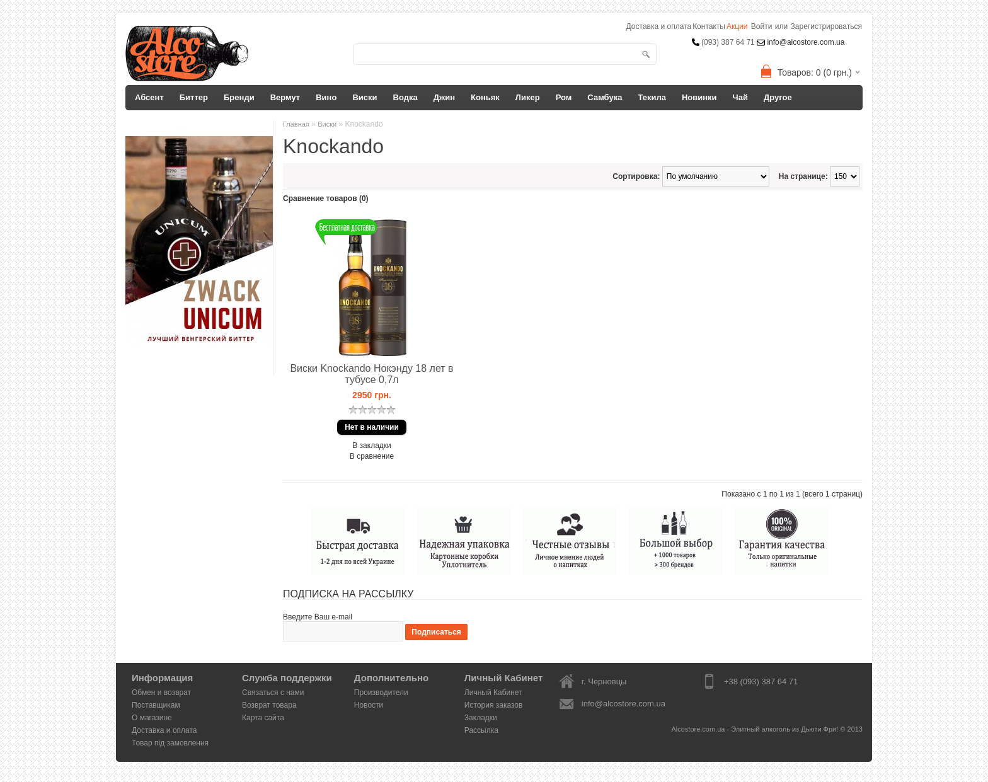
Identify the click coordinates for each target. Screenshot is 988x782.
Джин (444, 97)
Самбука (604, 97)
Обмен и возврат (161, 692)
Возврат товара (269, 705)
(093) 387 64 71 (728, 42)
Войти (762, 26)
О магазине (152, 717)
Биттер (194, 97)
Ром (564, 97)
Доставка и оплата (164, 730)
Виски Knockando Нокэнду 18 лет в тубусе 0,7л (371, 374)
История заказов (493, 705)
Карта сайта (263, 717)
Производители (381, 692)
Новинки (699, 97)
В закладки (371, 445)
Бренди (239, 97)
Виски (364, 97)
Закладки (480, 717)
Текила (652, 97)
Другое (778, 97)
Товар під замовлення (170, 743)
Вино (326, 97)
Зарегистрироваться (826, 26)
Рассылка (481, 730)
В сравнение (372, 456)
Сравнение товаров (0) (326, 198)
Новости (368, 705)
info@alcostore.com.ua (804, 42)
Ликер (527, 97)
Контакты (708, 26)
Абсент (149, 97)
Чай (740, 97)
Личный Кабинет (493, 692)
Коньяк (485, 97)
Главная (296, 124)
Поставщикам (156, 705)
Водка (405, 97)
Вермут (285, 97)
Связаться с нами (273, 692)
